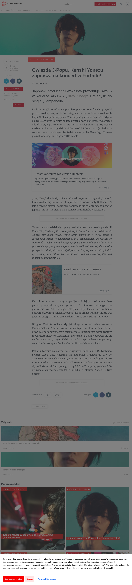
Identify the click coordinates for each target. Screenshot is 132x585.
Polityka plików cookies (46, 579)
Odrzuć (30, 579)
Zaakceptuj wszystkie (13, 579)
